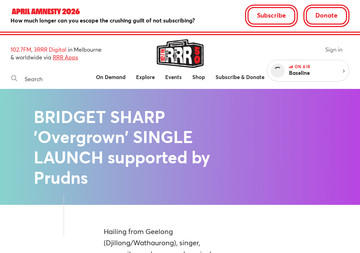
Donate (326, 15)
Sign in (333, 49)
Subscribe (271, 15)
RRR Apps (65, 57)
